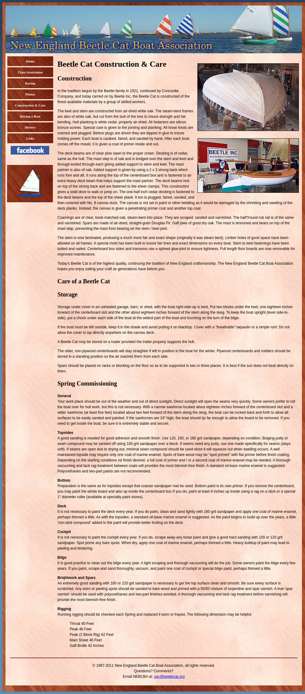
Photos (30, 94)
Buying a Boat (30, 116)
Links (30, 138)
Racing (30, 83)
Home (30, 61)
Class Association (30, 72)
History (30, 127)
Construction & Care (30, 105)
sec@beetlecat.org (169, 676)
